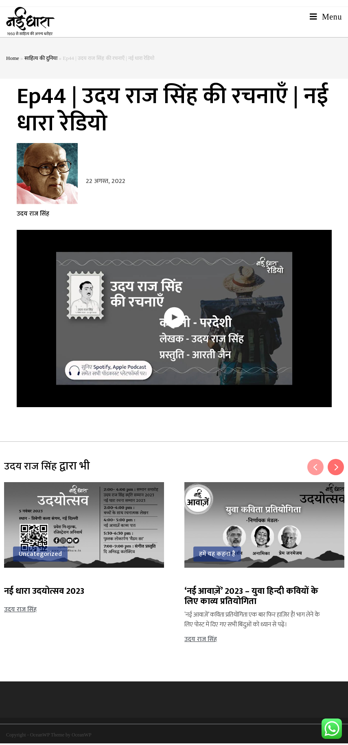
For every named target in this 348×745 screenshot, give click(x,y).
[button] (174, 320)
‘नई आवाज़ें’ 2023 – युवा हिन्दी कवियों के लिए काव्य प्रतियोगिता (251, 598)
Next (336, 469)
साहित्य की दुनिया (41, 60)
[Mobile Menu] (326, 22)
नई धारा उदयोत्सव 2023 (44, 592)
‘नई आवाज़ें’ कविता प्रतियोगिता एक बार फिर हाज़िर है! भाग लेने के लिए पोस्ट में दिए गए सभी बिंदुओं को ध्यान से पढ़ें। (252, 621)
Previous (315, 469)
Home (12, 60)
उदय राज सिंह (33, 215)
